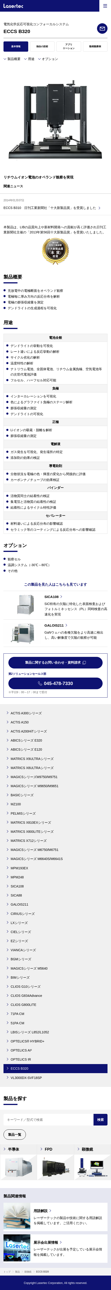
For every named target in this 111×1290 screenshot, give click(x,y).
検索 (100, 1120)
